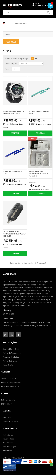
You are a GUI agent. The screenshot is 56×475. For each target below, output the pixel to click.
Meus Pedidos (8, 439)
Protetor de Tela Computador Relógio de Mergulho (39, 174)
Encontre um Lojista (10, 421)
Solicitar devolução (8, 378)
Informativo (7, 451)
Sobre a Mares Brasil (11, 349)
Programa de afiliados (10, 386)
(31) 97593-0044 (9, 314)
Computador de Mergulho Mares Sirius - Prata (14, 113)
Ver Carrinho (8, 443)
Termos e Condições (11, 357)
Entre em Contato (8, 400)
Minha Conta (8, 435)
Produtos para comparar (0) (16, 58)
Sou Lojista (7, 417)
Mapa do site (8, 365)
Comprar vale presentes (11, 382)
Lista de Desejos (9, 447)
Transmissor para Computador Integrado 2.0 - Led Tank (14, 234)
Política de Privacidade (12, 353)
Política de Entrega (10, 361)
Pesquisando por (21, 23)
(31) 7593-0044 (7, 404)
